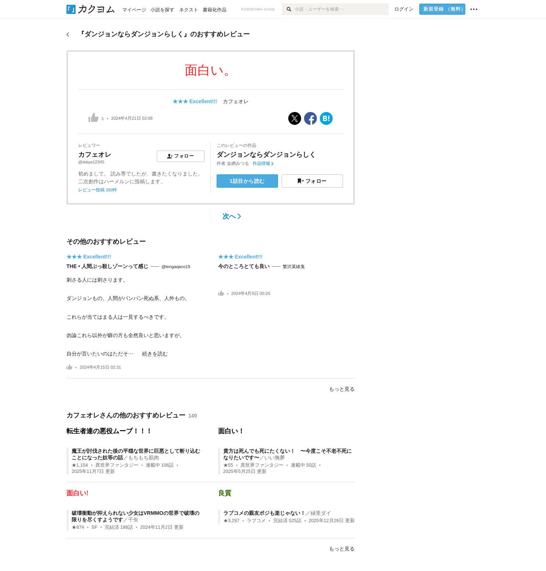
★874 (78, 527)
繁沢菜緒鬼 (294, 266)
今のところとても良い (244, 266)
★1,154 (80, 465)
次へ (232, 216)
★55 (228, 465)
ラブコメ (256, 520)
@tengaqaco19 (176, 266)
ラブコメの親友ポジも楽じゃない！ (264, 513)
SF (94, 527)
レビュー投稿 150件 (97, 190)
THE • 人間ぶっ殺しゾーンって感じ (107, 266)
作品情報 (263, 163)
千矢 (133, 520)
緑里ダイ (321, 513)
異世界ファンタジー (116, 465)
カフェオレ (236, 101)
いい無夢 (274, 457)
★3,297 (231, 520)
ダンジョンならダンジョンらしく (266, 154)
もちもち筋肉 (143, 457)
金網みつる (238, 163)
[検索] (288, 9)
